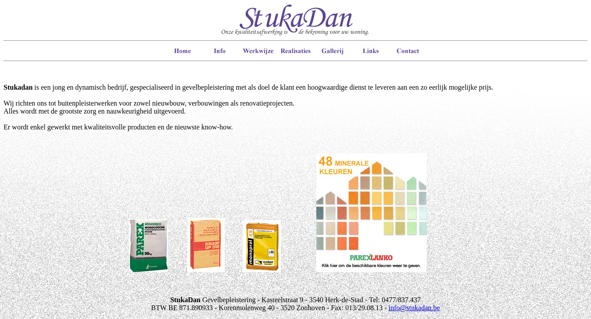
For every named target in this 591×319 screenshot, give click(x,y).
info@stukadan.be (413, 307)
